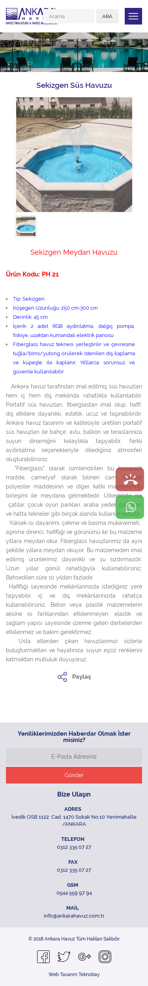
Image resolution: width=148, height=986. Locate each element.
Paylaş (81, 676)
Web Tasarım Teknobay (74, 974)
